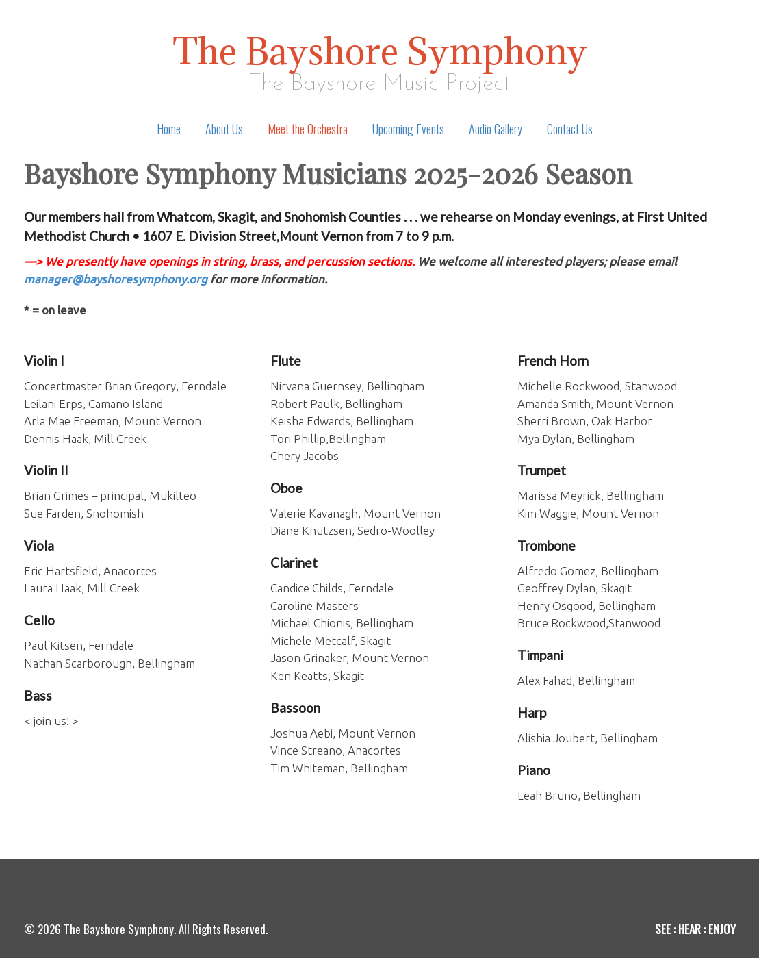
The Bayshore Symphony (379, 51)
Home (169, 129)
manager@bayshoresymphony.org (115, 279)
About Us (224, 129)
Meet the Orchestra (308, 129)
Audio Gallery (495, 129)
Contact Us (570, 129)
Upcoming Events (408, 129)
